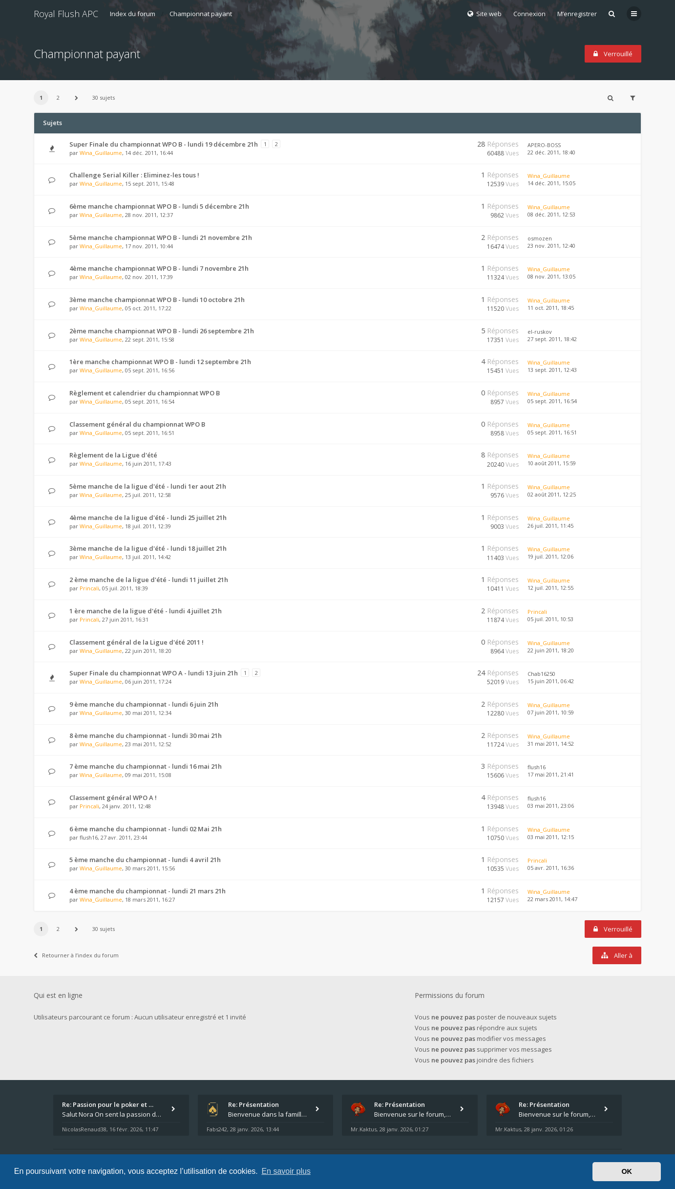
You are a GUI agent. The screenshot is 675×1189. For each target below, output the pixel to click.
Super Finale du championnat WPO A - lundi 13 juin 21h (153, 673)
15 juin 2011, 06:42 (550, 681)
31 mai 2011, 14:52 (550, 743)
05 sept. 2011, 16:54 (552, 401)
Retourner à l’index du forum (76, 955)
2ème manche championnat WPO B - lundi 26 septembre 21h (161, 330)
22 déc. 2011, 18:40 (551, 152)
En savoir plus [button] (286, 1171)
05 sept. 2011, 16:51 (552, 432)
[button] (76, 98)
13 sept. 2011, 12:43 (552, 369)
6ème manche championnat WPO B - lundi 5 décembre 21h (159, 206)
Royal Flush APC (66, 14)
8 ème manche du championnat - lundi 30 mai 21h (145, 735)
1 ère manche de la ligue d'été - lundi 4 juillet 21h (145, 610)
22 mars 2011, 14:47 (552, 899)
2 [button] (58, 97)
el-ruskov (539, 331)
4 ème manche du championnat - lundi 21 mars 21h (147, 890)
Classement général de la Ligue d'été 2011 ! (136, 642)
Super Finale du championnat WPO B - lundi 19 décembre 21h (163, 144)
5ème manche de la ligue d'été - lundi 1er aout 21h (147, 486)
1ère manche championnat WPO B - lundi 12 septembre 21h (160, 361)
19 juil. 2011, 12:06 (550, 556)
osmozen (539, 238)
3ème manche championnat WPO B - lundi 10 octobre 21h (157, 299)
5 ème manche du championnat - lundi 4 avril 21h (145, 859)
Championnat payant (200, 13)
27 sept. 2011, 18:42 (552, 339)
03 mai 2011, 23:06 (550, 805)
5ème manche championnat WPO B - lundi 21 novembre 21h (160, 237)
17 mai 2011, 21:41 (550, 774)
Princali (89, 588)
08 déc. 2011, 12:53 (551, 214)
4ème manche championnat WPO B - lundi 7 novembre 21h (159, 268)
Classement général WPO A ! (113, 797)
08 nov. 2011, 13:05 (551, 276)
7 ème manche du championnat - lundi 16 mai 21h (145, 766)
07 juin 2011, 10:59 (550, 712)
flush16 (536, 767)
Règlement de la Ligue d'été (113, 455)
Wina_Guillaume (101, 152)
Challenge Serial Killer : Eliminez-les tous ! (134, 175)
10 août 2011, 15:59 (551, 463)
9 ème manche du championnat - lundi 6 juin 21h (143, 704)
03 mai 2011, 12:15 (550, 837)
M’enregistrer (577, 13)
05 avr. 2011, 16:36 (550, 867)
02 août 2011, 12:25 (551, 494)
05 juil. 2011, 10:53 (550, 619)
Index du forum (132, 13)
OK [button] (626, 1171)
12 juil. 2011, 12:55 (550, 587)
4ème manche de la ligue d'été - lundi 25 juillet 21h (148, 517)
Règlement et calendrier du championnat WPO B (144, 393)
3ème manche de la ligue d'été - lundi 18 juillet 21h (148, 548)
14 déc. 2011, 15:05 (551, 183)
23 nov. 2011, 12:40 (551, 245)
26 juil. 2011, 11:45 (550, 525)
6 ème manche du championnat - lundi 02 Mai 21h (145, 828)
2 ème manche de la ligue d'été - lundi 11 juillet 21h (148, 579)
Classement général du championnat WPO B (137, 424)
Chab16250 (541, 673)
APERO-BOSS (544, 145)
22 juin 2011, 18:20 (550, 650)
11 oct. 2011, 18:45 (550, 307)
